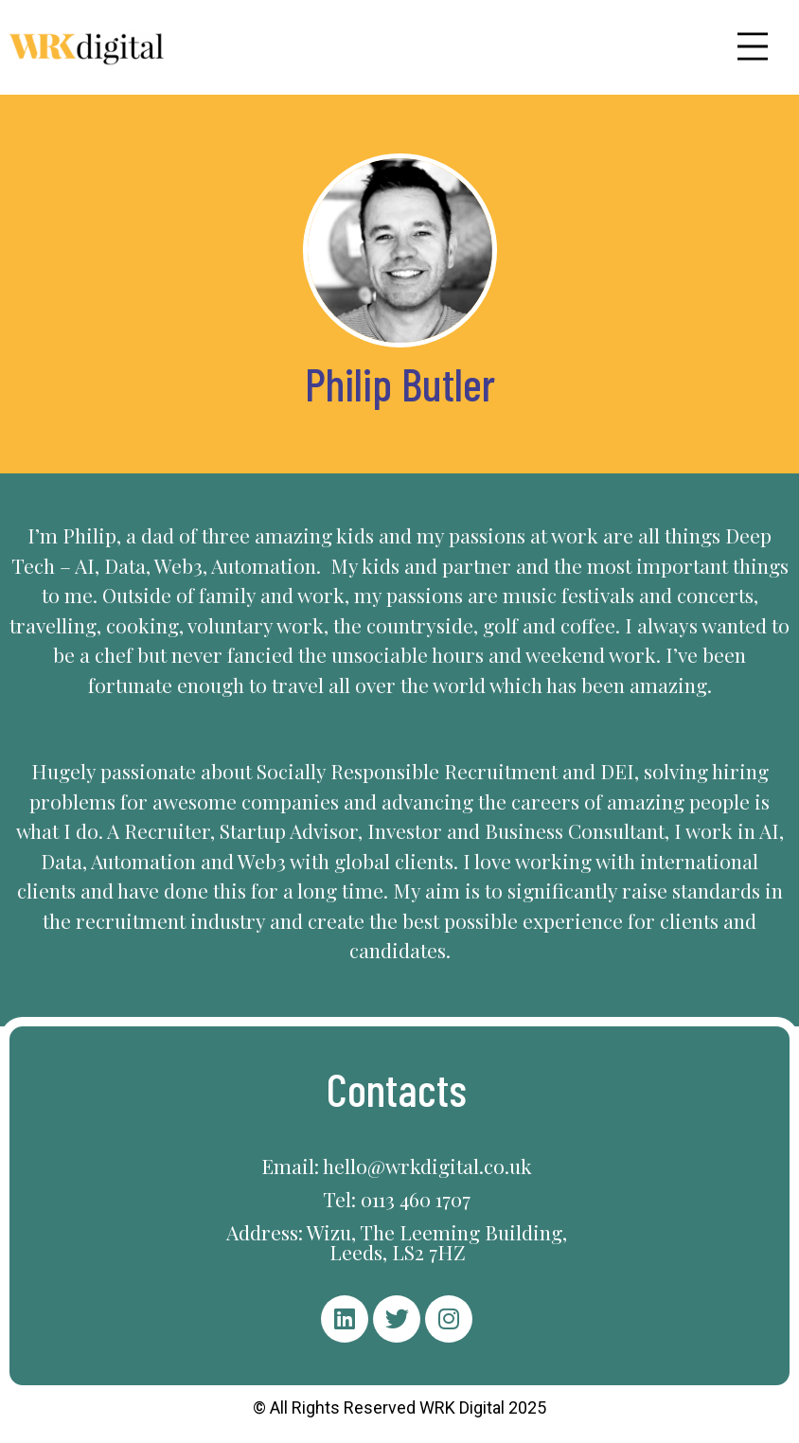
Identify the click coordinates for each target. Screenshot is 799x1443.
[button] (752, 47)
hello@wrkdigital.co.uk (427, 1165)
